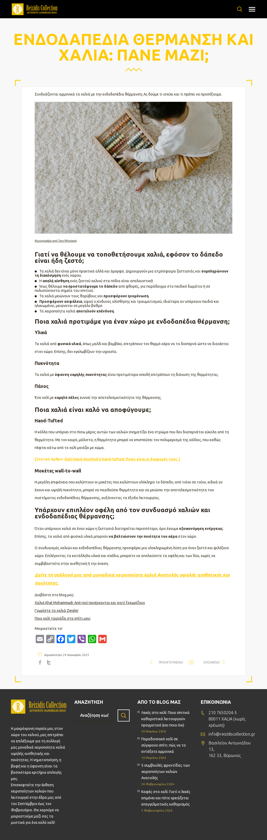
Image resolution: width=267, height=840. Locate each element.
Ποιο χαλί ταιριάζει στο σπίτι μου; (63, 618)
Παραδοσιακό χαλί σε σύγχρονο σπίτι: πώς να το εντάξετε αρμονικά (163, 745)
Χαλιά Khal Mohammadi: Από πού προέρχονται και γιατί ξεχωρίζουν (90, 603)
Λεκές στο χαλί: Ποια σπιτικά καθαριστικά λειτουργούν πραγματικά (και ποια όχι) (165, 719)
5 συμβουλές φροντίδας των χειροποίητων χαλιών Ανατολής (165, 771)
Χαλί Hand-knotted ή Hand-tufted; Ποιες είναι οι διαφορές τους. (121, 459)
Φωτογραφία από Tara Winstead (56, 240)
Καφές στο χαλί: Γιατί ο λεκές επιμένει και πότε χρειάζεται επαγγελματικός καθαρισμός (165, 798)
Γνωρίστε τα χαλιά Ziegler (56, 610)
